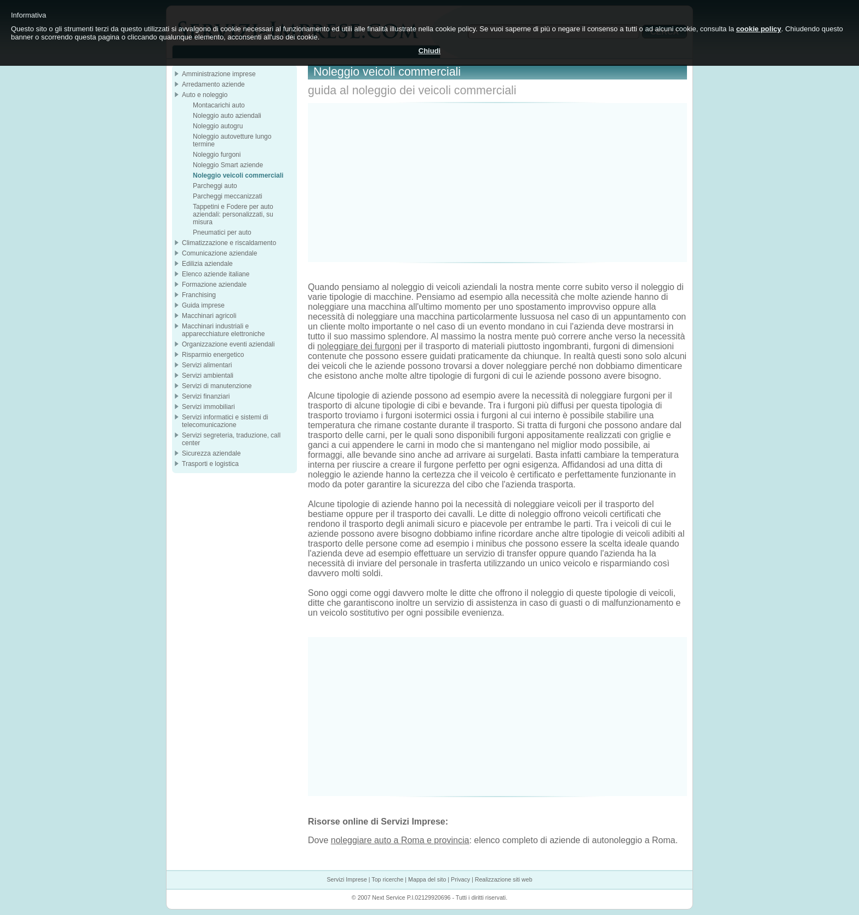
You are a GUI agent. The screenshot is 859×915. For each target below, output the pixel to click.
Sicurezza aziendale (211, 453)
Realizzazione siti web (503, 879)
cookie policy (758, 29)
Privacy (460, 879)
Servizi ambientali (207, 375)
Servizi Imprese (346, 879)
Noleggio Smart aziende (228, 165)
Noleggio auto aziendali (227, 116)
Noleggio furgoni (216, 154)
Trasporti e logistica (210, 464)
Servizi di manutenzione (216, 386)
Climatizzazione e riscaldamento (229, 243)
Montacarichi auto (219, 105)
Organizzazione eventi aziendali (228, 344)
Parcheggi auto (215, 186)
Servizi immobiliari (208, 407)
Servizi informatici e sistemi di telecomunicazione (225, 421)
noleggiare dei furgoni (359, 346)
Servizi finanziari (206, 396)
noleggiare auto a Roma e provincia (400, 840)
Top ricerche (387, 879)
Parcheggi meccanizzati (227, 196)
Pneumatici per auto (222, 232)
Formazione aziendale (214, 284)
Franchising (199, 295)
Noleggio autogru (218, 126)
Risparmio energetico (213, 355)
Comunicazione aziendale (219, 253)
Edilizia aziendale (207, 264)
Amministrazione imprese (219, 74)
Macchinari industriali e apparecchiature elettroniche (223, 330)
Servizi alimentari (207, 365)
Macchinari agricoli (209, 316)
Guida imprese (203, 305)
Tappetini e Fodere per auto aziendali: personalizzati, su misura (233, 214)
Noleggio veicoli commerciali (238, 175)
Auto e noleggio (204, 95)
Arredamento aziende (213, 84)
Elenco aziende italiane (215, 274)
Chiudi (429, 51)
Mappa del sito (427, 879)
